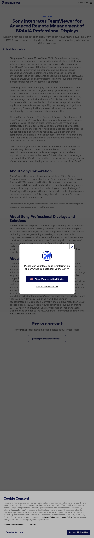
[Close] (72, 246)
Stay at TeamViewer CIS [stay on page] (47, 286)
